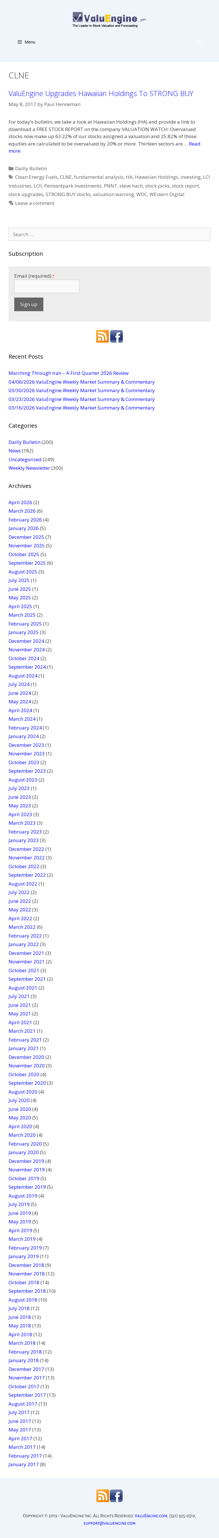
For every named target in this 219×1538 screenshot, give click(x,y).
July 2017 (19, 1412)
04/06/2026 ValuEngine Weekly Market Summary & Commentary (82, 382)
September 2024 (27, 667)
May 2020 (20, 1117)
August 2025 (23, 571)
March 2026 (22, 511)
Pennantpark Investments (73, 185)
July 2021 (19, 996)
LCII (38, 185)
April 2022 (20, 918)
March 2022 (22, 927)
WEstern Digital (166, 194)
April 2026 (20, 502)
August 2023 (23, 779)
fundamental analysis (98, 177)
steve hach (131, 185)
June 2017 (20, 1421)
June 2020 (20, 1109)
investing (191, 177)
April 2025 (20, 606)
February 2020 (25, 1143)
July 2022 (19, 892)
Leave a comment (34, 203)
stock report (185, 185)
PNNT (110, 185)
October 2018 (24, 1282)
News (15, 450)
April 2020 (20, 1126)
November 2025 (27, 545)
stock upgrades (26, 194)
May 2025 (20, 597)
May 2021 (20, 1013)
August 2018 (23, 1299)
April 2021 (20, 1022)
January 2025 (24, 632)
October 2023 (24, 762)
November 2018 (27, 1273)
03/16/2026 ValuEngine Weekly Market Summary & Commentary (82, 407)
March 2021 (22, 1031)
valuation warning (113, 194)
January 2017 (24, 1464)
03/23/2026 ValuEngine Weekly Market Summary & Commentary (82, 399)
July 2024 (19, 684)
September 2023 (27, 771)
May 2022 (20, 909)
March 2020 (22, 1135)
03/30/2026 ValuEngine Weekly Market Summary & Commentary (82, 390)
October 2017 (24, 1386)
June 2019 (20, 1213)
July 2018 (19, 1308)
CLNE (66, 177)
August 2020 (23, 1091)
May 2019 (20, 1221)
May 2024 (20, 701)
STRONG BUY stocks (68, 194)
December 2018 (26, 1265)
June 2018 (20, 1317)
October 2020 (24, 1074)
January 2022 (24, 944)
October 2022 (24, 866)
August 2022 (23, 883)
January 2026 (24, 528)
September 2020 (27, 1083)
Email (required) (34, 276)
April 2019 (20, 1230)
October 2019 (24, 1178)
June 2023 (20, 797)
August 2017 (23, 1403)
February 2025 (25, 623)
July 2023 (19, 788)
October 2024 (24, 658)
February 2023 (25, 831)
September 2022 (27, 875)
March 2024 (22, 719)
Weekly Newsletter (29, 468)
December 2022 (26, 849)
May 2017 (20, 1429)
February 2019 (25, 1247)
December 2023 (26, 745)
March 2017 (22, 1447)
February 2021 (25, 1039)
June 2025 (20, 589)
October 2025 (24, 554)
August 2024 (23, 675)
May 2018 (20, 1325)
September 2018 (27, 1291)
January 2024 (24, 736)
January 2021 (24, 1048)
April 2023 (20, 814)
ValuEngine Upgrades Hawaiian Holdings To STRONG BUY (101, 93)
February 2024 (25, 727)
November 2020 (27, 1065)
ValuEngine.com (151, 1515)
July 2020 (19, 1100)
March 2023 (22, 823)
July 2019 (19, 1204)
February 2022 (25, 935)
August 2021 (23, 987)
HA (129, 177)
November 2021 (27, 961)
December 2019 (26, 1161)
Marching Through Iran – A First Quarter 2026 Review (69, 373)
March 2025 (22, 615)
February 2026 (25, 519)
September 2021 (27, 979)
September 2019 (27, 1187)
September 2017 (27, 1395)
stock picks (157, 185)
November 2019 (27, 1169)
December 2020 (26, 1057)
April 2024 (20, 710)
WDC (141, 194)
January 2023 (24, 840)
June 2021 (20, 1005)
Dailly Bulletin (31, 168)
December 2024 (26, 641)
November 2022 (27, 857)
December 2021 (26, 953)
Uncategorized (25, 459)
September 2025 (27, 563)
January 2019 (24, 1256)
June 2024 (20, 693)
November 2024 (27, 649)
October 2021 (24, 970)
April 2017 (20, 1438)
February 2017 (25, 1455)
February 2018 (25, 1351)
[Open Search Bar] (199, 41)
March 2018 (22, 1343)
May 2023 (20, 805)
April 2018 (20, 1334)
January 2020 (24, 1152)
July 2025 (19, 580)
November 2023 (27, 753)
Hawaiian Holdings (156, 177)
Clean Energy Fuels (36, 177)
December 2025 (26, 537)
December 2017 (26, 1369)
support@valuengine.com (110, 1523)
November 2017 (27, 1377)
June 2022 (20, 901)
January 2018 (24, 1360)
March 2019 (22, 1239)
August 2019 (23, 1195)
